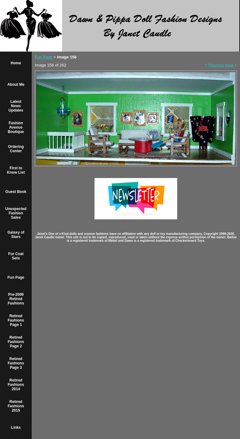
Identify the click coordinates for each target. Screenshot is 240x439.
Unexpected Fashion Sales (15, 213)
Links (16, 427)
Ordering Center (16, 148)
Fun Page (15, 277)
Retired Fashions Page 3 (16, 363)
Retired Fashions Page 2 (16, 341)
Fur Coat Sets (15, 256)
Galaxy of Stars (15, 234)
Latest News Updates (15, 105)
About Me (16, 84)
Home (16, 63)
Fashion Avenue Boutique (16, 127)
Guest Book (15, 192)
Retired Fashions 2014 (16, 384)
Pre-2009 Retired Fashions (16, 298)
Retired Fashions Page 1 (16, 320)
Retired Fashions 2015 (16, 406)
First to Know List (16, 170)
